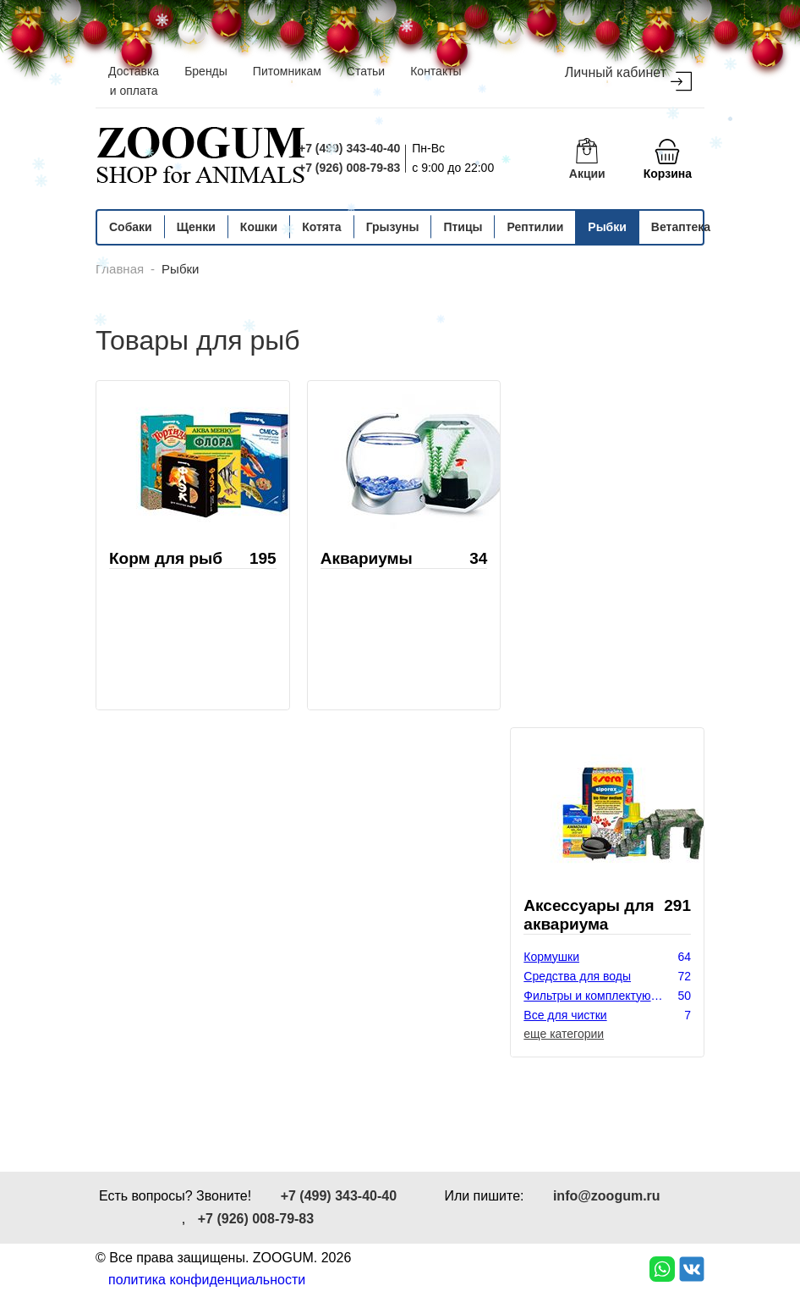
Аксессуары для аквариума (588, 915)
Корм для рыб (165, 558)
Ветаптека (680, 227)
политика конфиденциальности (206, 1279)
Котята (321, 227)
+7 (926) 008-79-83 (349, 167)
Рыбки (607, 227)
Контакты (435, 71)
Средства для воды (577, 976)
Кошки (258, 227)
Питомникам (287, 71)
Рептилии (535, 227)
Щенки (196, 227)
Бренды (205, 71)
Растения (549, 1054)
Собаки (130, 227)
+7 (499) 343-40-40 (349, 148)
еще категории (563, 1033)
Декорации (553, 1034)
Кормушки (551, 956)
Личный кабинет (628, 78)
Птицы (462, 227)
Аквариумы (367, 558)
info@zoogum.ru (606, 1196)
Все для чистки (564, 1015)
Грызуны (392, 227)
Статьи (366, 71)
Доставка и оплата (133, 80)
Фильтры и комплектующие (598, 995)
